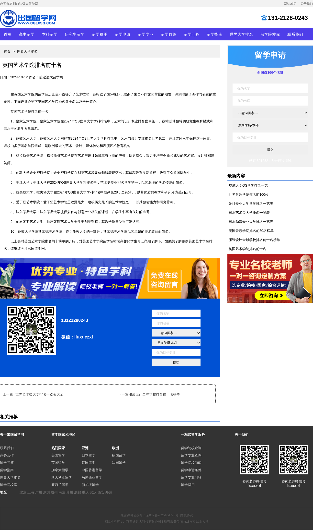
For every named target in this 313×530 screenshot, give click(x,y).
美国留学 (58, 455)
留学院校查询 (191, 448)
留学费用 (99, 34)
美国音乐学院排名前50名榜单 (251, 230)
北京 (23, 492)
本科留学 (49, 34)
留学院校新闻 (191, 462)
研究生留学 (74, 34)
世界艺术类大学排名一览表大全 (39, 394)
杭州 (54, 492)
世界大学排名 (241, 34)
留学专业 (145, 34)
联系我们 (295, 34)
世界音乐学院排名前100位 (248, 194)
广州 (38, 492)
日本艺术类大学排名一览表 (249, 212)
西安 (101, 492)
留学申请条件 (191, 470)
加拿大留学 (59, 470)
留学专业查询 (191, 455)
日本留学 (88, 455)
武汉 (93, 492)
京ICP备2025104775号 (162, 515)
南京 (61, 492)
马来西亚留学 (92, 477)
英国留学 (58, 462)
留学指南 (214, 34)
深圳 (46, 492)
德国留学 (119, 455)
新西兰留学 (59, 484)
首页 (7, 34)
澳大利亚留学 (61, 477)
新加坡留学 (90, 484)
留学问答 (191, 34)
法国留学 (119, 462)
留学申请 (122, 34)
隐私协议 (186, 515)
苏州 (69, 492)
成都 (77, 492)
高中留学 (26, 34)
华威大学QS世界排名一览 (248, 185)
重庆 (85, 492)
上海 (30, 492)
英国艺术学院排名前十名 (247, 249)
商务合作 (7, 455)
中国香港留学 (92, 470)
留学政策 (168, 34)
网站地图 (290, 3)
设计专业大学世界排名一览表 (251, 203)
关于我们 (306, 3)
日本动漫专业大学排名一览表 (251, 221)
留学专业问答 (191, 477)
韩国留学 (88, 462)
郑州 (108, 492)
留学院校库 (270, 34)
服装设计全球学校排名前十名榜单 (154, 394)
